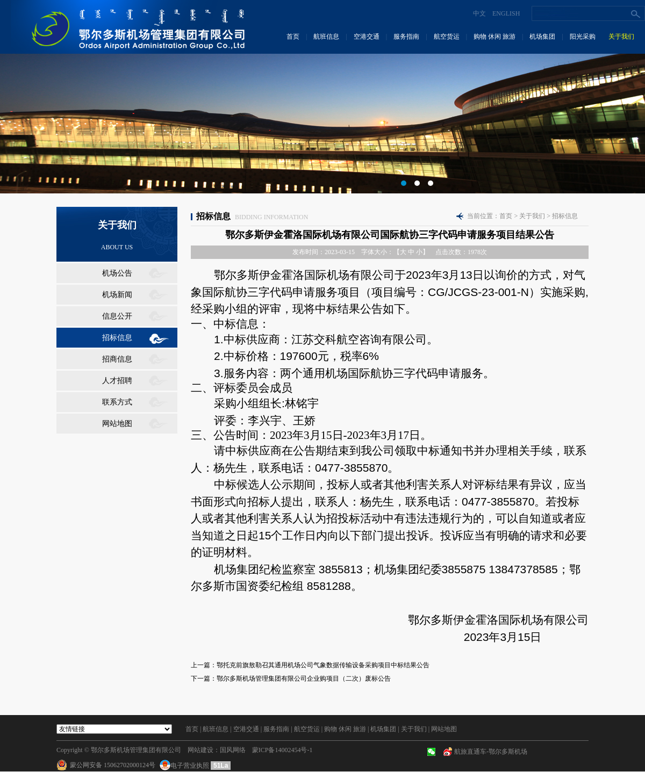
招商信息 (117, 359)
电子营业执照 (185, 765)
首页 (292, 36)
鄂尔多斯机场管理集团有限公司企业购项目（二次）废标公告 (304, 678)
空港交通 (366, 36)
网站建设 (200, 750)
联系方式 (117, 402)
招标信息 (117, 338)
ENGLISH (506, 13)
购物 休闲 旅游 (494, 36)
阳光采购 (583, 36)
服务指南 (406, 36)
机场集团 (542, 36)
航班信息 (326, 36)
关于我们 (621, 36)
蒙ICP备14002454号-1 (282, 750)
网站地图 (117, 424)
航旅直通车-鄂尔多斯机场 (490, 751)
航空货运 (447, 36)
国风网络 (233, 750)
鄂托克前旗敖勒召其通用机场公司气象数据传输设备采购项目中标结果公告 (323, 665)
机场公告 (117, 273)
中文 (479, 13)
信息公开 (117, 316)
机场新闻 (117, 295)
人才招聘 (117, 381)
